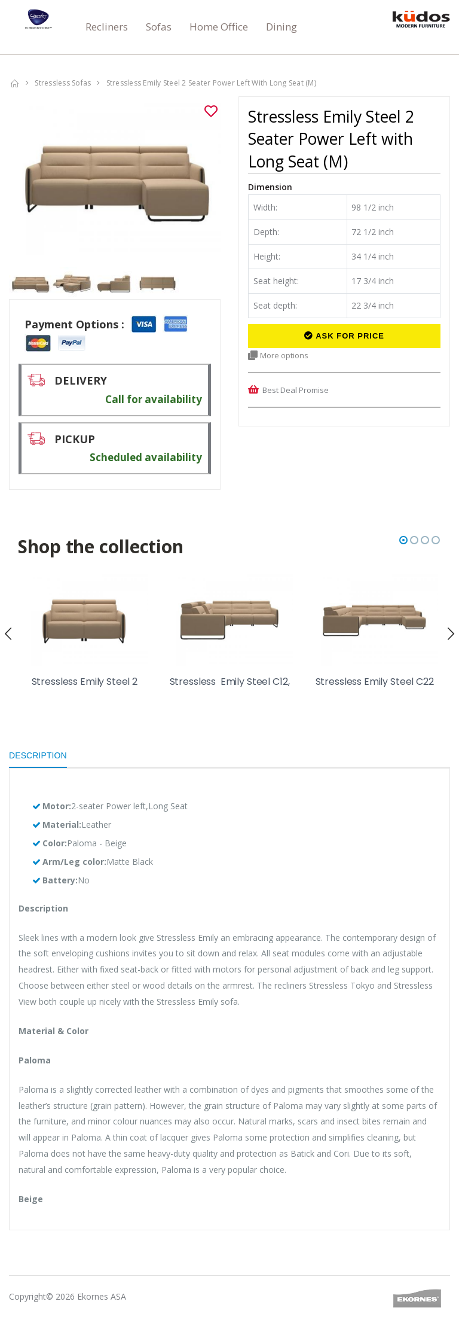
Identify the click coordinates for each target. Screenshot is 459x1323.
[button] (403, 540)
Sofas (159, 26)
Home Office (218, 26)
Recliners (106, 26)
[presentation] (14, 633)
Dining (281, 26)
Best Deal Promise (295, 390)
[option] (115, 175)
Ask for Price (344, 335)
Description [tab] (38, 755)
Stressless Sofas (63, 83)
